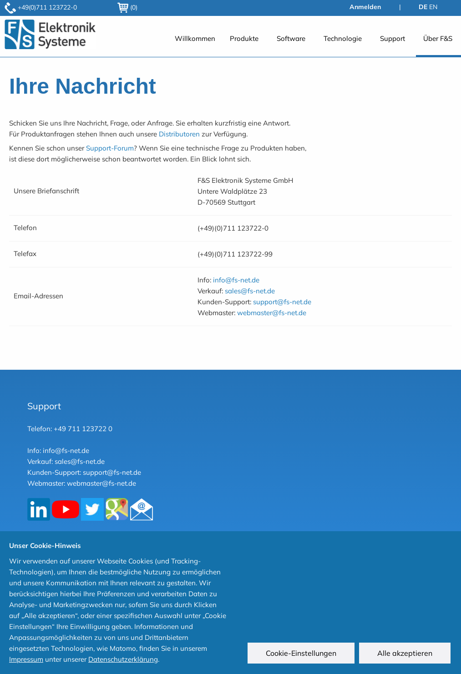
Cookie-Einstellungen (302, 654)
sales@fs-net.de (250, 291)
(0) (127, 7)
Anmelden (365, 7)
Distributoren (179, 134)
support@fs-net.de (282, 301)
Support (392, 38)
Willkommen (195, 38)
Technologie (343, 38)
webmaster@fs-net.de (271, 312)
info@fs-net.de (236, 280)
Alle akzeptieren (406, 654)
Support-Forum (110, 148)
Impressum (26, 659)
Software (291, 38)
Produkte (244, 38)
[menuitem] (195, 43)
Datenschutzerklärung (123, 659)
